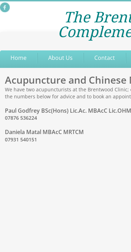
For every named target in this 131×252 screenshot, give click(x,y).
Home (18, 58)
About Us (60, 58)
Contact (104, 58)
